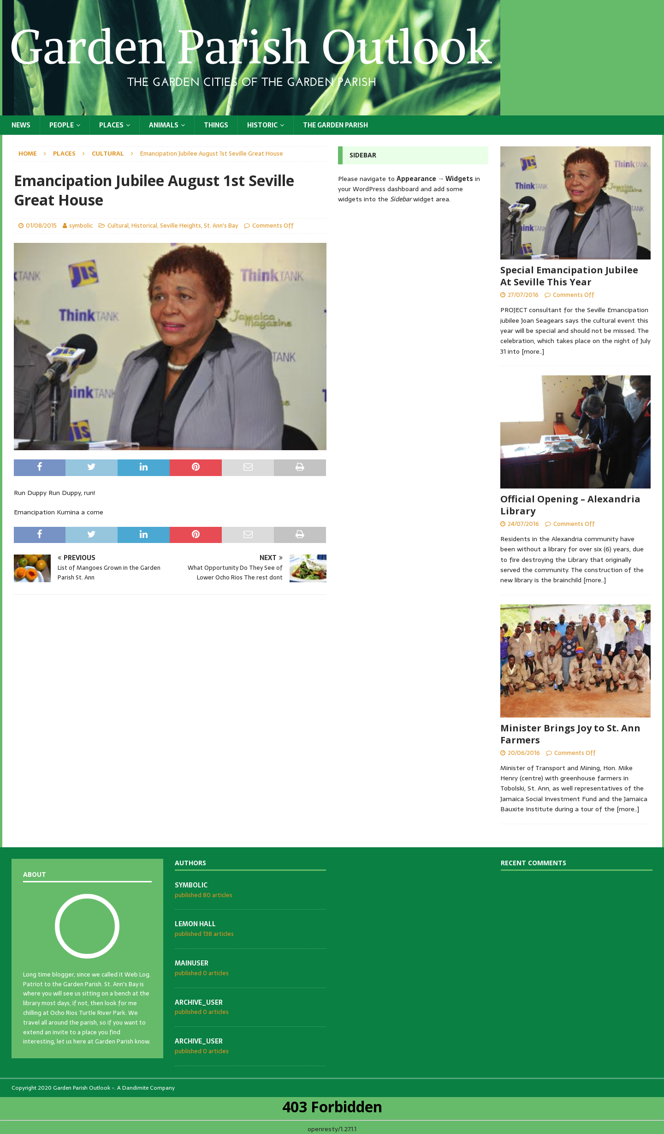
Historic (262, 125)
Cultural (118, 225)
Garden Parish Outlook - (83, 1087)
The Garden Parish (335, 125)
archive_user (199, 1002)
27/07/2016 (523, 295)
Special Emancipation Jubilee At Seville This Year (569, 276)
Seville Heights (180, 225)
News (21, 125)
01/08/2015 (41, 225)
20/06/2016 (524, 753)
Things (216, 125)
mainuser (191, 963)
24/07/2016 (523, 524)
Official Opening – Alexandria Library (570, 505)
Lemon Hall (195, 924)
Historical (144, 225)
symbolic (81, 225)
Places (111, 125)
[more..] (533, 351)
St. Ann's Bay (221, 225)
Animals (163, 125)
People (61, 125)
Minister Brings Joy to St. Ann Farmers (570, 734)
